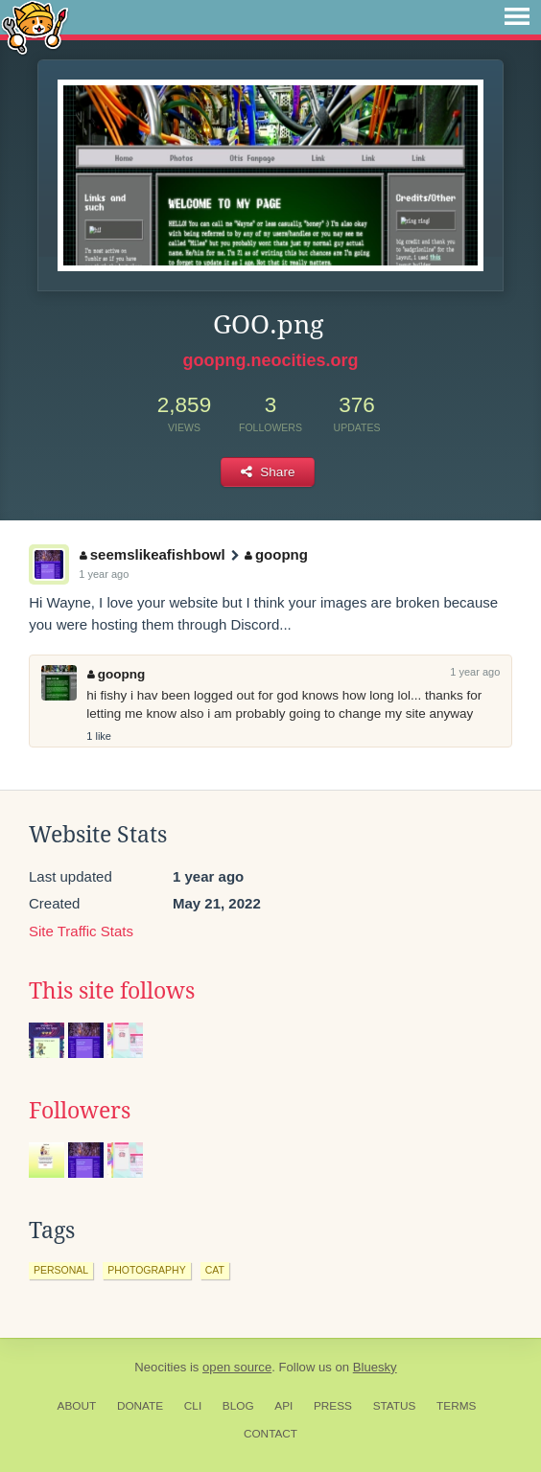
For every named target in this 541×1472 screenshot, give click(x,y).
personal (61, 1270)
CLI (192, 1406)
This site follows (112, 990)
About (77, 1406)
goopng (276, 554)
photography (146, 1270)
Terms (456, 1406)
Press (333, 1406)
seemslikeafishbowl (152, 554)
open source (236, 1367)
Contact (270, 1433)
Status (394, 1406)
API (283, 1406)
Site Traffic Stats (81, 931)
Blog (238, 1406)
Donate (140, 1406)
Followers (79, 1110)
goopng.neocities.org (271, 360)
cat (214, 1270)
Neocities (160, 1367)
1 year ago (104, 574)
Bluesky (375, 1367)
